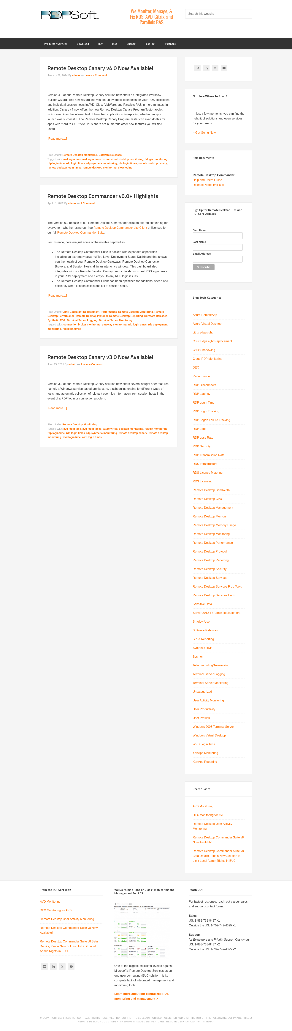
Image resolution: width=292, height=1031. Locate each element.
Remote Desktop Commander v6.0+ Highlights (102, 196)
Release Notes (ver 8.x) (208, 184)
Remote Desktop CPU (207, 498)
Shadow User (202, 621)
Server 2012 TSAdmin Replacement (216, 612)
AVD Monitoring (203, 806)
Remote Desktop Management (213, 507)
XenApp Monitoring (205, 753)
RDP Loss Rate (203, 437)
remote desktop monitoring (100, 167)
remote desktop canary (153, 163)
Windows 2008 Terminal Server (213, 726)
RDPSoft (69, 14)
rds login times (127, 163)
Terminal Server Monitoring (116, 320)
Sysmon (198, 656)
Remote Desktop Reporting (126, 315)
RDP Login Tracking (206, 411)
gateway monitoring (114, 324)
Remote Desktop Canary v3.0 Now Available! (100, 357)
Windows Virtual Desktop (209, 735)
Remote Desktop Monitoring (79, 154)
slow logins (125, 167)
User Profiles (201, 718)
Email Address (202, 253)
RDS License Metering (208, 472)
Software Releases (110, 154)
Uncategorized (202, 691)
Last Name (199, 241)
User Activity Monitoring (208, 700)
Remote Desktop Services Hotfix (214, 595)
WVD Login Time (204, 744)
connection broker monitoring (82, 324)
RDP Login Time (203, 402)
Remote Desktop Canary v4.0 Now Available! (100, 68)
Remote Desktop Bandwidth (211, 490)
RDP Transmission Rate (208, 455)
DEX (196, 367)
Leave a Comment (96, 75)
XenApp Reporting (205, 761)
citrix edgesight (203, 332)
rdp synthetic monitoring (101, 163)
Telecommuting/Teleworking (211, 665)
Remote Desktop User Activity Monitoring (67, 919)
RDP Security (202, 446)
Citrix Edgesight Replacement (80, 311)
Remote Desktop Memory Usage (214, 525)
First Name (199, 230)
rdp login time (56, 163)
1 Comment (88, 203)
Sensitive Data (202, 604)
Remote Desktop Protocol (92, 315)
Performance (109, 311)
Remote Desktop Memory (209, 516)
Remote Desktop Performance (213, 542)
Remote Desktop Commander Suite (80, 232)
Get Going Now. (205, 132)
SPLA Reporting (203, 639)
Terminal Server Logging (82, 320)
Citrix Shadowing (204, 350)
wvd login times (92, 437)
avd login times (91, 159)
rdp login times (75, 163)
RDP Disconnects (204, 385)
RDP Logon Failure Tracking (211, 420)
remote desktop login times (64, 167)
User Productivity (204, 709)
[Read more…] (57, 138)
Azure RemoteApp (205, 315)
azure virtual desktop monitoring (123, 159)
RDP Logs (199, 428)
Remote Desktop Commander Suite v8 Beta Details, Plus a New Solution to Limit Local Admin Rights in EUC (218, 855)
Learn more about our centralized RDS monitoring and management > (141, 996)
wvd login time (72, 437)
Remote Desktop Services (210, 577)
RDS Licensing (202, 481)
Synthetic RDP (56, 320)
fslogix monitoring (156, 159)
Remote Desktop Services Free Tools (217, 586)
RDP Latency (201, 393)
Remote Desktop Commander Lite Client (120, 227)
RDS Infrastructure (205, 463)
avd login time (72, 159)
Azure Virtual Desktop (207, 323)
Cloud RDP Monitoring (207, 358)
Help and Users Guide (207, 180)
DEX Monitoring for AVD (208, 815)
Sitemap (208, 1021)
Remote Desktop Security (209, 569)
